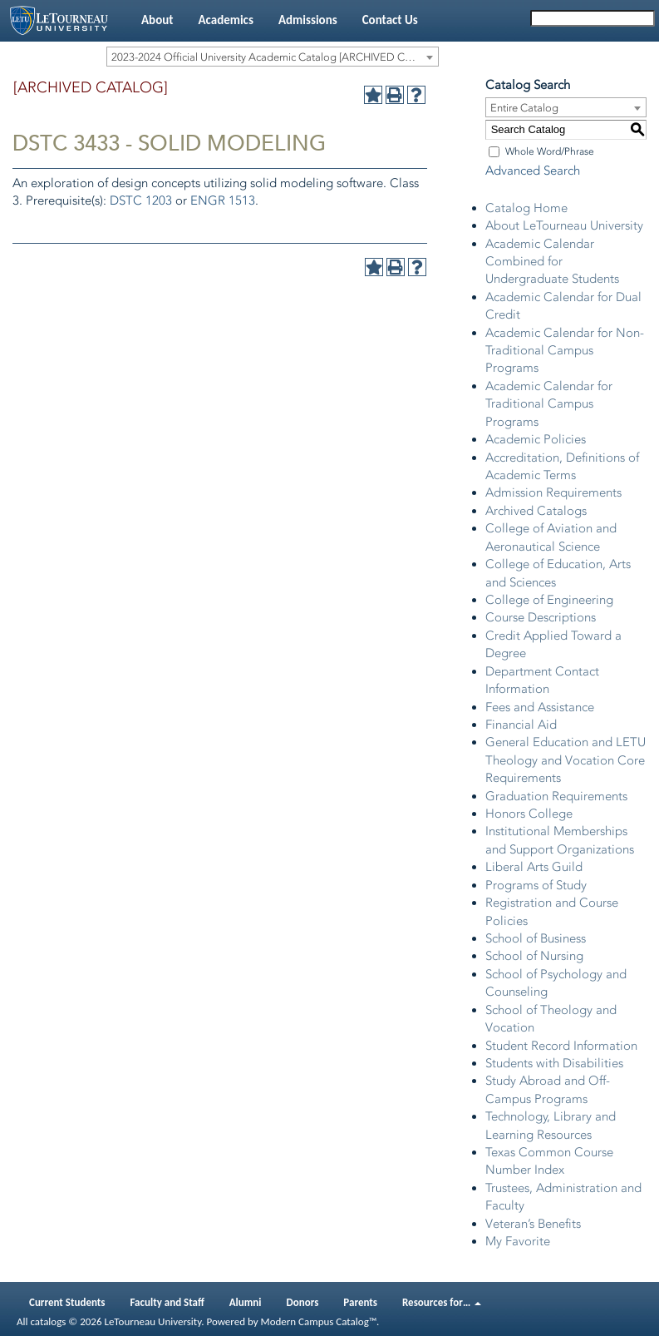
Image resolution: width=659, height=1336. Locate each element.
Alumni (245, 1302)
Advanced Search (532, 170)
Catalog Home (526, 207)
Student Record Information (561, 1045)
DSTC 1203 (141, 200)
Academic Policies (535, 439)
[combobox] (272, 57)
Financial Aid (521, 724)
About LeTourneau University (564, 225)
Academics (225, 19)
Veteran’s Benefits (533, 1223)
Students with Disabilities (554, 1063)
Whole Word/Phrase (549, 151)
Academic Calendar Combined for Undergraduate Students (552, 261)
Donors (303, 1302)
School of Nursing (534, 955)
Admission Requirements (553, 492)
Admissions (307, 19)
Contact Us (390, 19)
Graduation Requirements (556, 796)
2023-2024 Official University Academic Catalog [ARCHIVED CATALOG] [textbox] (274, 57)
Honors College (529, 813)
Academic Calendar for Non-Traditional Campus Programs (564, 350)
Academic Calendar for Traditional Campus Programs (548, 404)
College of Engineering (549, 599)
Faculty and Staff (167, 1302)
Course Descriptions (540, 617)
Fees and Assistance (539, 707)
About (157, 19)
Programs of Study (536, 885)
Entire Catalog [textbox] (524, 107)
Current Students (67, 1302)
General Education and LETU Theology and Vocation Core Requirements (565, 760)
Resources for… (441, 1302)
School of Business (535, 938)
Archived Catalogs (536, 510)
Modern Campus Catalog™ (318, 1321)
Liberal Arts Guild (534, 866)
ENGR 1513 (222, 200)
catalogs (48, 1321)
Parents (360, 1302)
